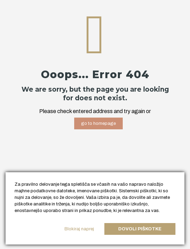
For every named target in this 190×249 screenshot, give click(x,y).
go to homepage (98, 123)
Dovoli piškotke (140, 229)
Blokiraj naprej (79, 229)
